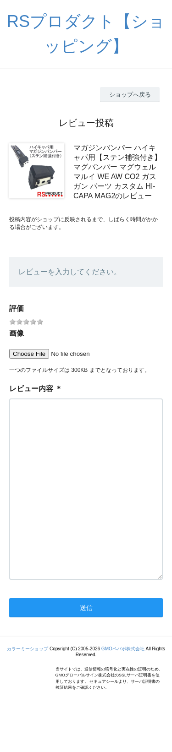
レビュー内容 (31, 388)
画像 (16, 333)
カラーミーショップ (27, 685)
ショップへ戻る (130, 94)
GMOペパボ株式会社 (122, 685)
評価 (16, 308)
